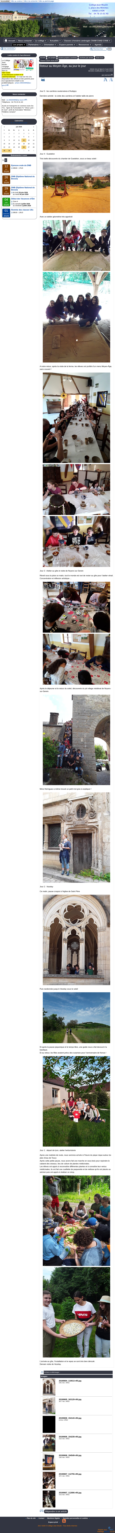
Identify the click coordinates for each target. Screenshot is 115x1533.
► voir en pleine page (19, 123)
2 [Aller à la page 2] (5, 160)
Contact (41, 1518)
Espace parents (67, 45)
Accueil (10, 40)
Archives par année (86, 58)
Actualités (55, 41)
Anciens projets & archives (67, 58)
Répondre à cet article (56, 1511)
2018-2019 (99, 58)
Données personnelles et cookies (74, 1518)
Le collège (40, 41)
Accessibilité (5, 1)
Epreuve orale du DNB (21, 165)
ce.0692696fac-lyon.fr (15, 100)
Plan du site (30, 1518)
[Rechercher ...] (98, 49)
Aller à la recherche (31, 1)
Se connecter (9, 49)
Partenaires (34, 45)
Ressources (85, 45)
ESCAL (107, 1531)
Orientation (50, 45)
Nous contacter (25, 41)
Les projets (19, 45)
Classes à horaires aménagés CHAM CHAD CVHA (87, 41)
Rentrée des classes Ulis (22, 210)
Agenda (98, 45)
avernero (107, 75)
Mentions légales (53, 1518)
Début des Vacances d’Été (23, 199)
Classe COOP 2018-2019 (49, 60)
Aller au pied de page (46, 1)
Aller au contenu (16, 1)
